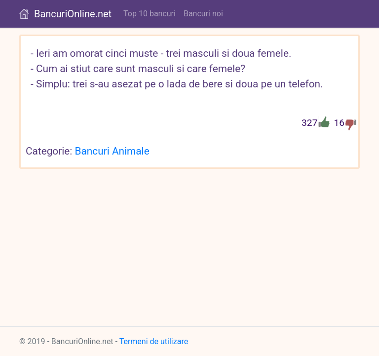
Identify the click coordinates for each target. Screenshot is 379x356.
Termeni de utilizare (154, 341)
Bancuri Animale (112, 151)
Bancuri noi (203, 13)
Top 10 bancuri (149, 13)
